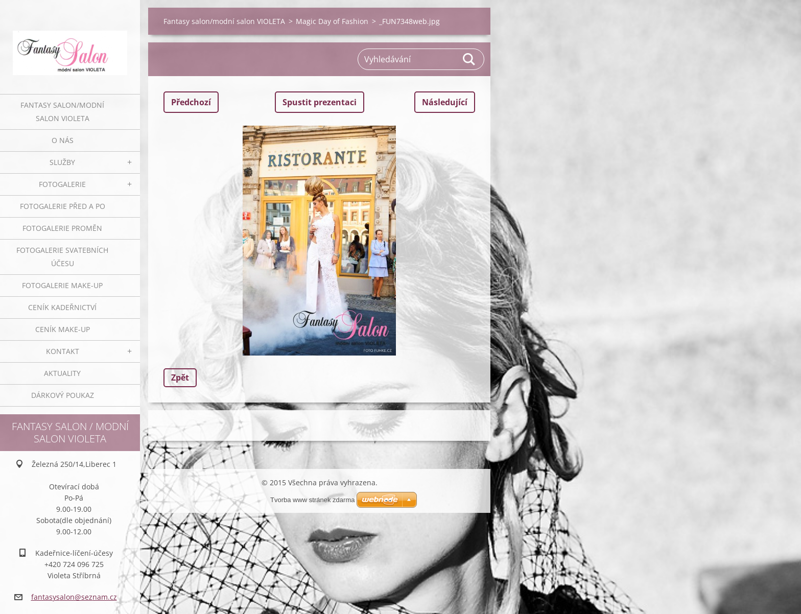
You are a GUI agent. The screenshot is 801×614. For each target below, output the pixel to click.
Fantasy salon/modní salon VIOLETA (62, 111)
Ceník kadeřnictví (62, 307)
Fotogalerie (62, 184)
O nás (63, 140)
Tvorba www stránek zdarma (312, 500)
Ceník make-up (62, 329)
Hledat (469, 59)
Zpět (180, 377)
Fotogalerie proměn (62, 228)
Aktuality (62, 373)
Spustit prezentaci (319, 102)
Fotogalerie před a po (62, 206)
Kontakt (62, 351)
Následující (444, 102)
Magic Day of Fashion (332, 21)
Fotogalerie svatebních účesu (62, 256)
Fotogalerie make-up (62, 285)
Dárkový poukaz (62, 395)
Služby (62, 162)
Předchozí (191, 102)
